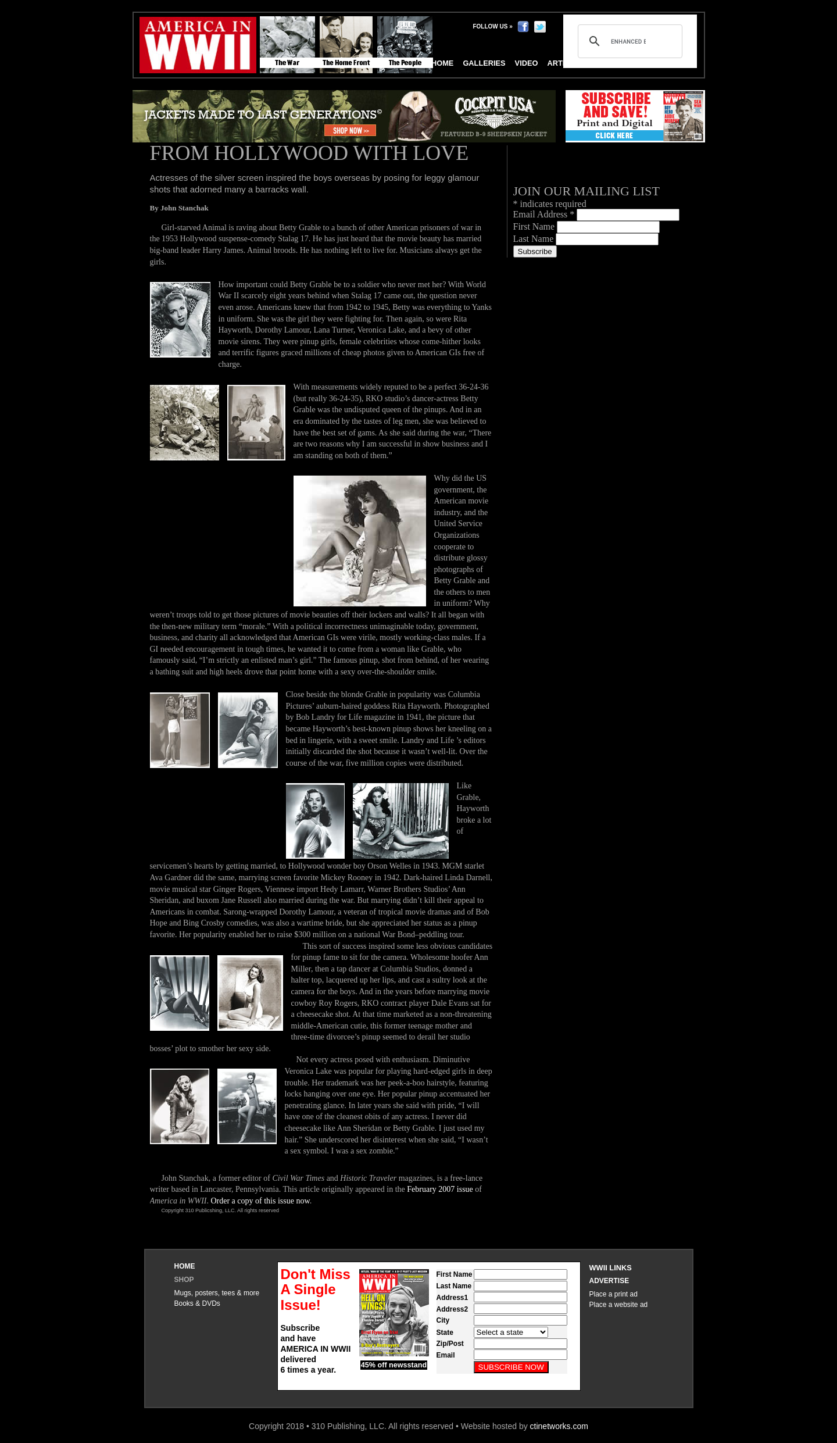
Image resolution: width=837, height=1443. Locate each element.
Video (526, 63)
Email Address (545, 214)
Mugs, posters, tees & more (217, 1293)
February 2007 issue (440, 1189)
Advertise (609, 1281)
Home (184, 1266)
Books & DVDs (197, 1303)
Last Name (534, 239)
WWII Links (610, 1267)
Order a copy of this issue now (259, 1200)
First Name (535, 226)
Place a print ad (613, 1294)
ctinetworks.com (559, 1426)
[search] (628, 41)
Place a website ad (618, 1305)
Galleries (484, 63)
